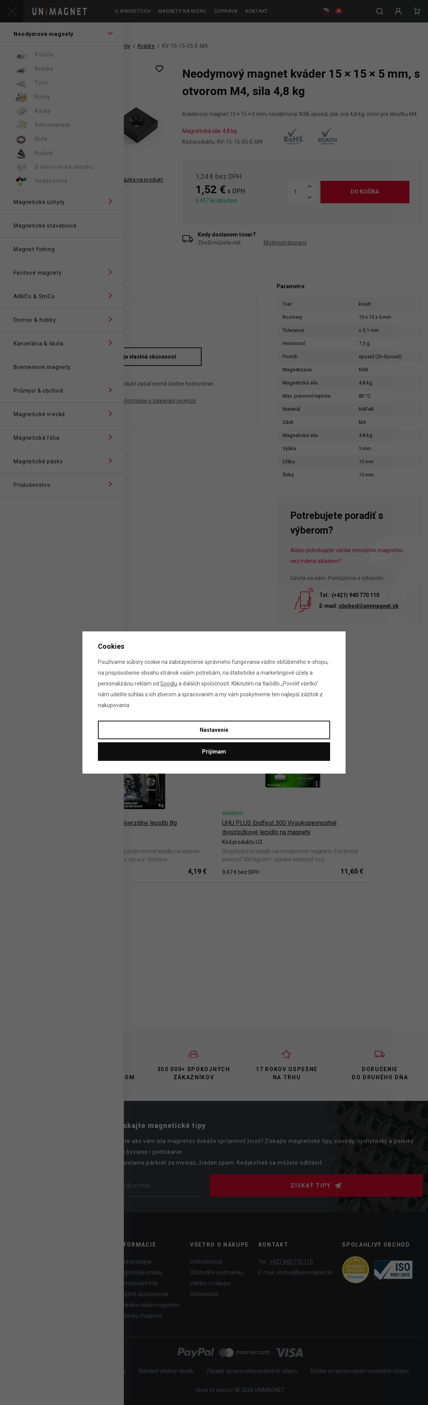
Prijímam (214, 751)
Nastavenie (214, 730)
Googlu (168, 683)
